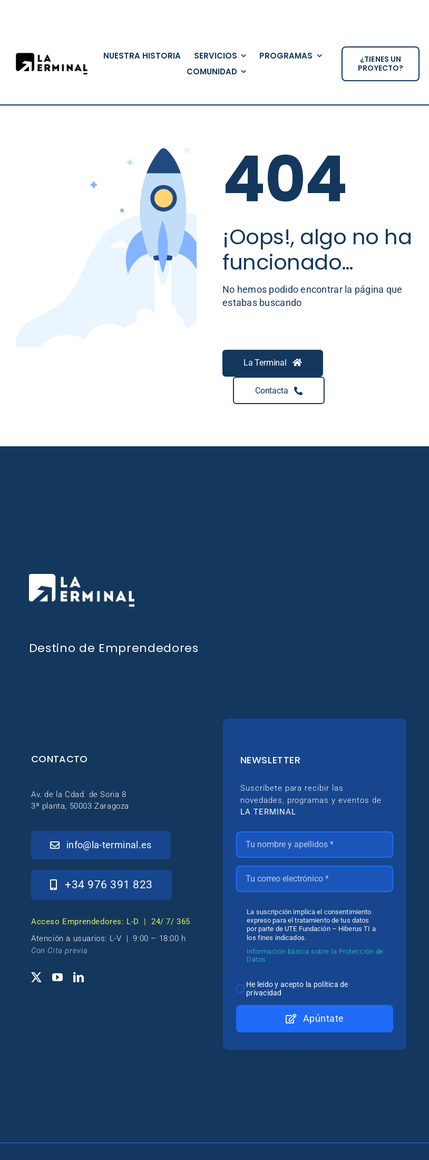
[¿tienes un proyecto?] (381, 63)
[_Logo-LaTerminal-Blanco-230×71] (81, 578)
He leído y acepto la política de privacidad (297, 988)
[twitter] (36, 977)
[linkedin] (78, 977)
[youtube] (57, 977)
